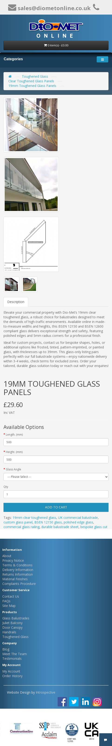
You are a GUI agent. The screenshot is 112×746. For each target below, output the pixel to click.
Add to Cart (56, 507)
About (6, 556)
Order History (12, 676)
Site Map (9, 605)
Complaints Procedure (19, 583)
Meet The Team (14, 654)
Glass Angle (13, 469)
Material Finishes (15, 579)
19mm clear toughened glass (34, 517)
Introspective (45, 692)
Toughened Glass (35, 76)
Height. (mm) (14, 452)
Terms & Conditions (17, 565)
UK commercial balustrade (78, 517)
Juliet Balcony (12, 623)
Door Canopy (12, 627)
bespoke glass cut (93, 527)
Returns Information (17, 574)
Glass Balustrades (15, 618)
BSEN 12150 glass (48, 522)
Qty (5, 487)
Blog (5, 649)
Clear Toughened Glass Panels (31, 81)
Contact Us (10, 596)
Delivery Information (17, 569)
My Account (11, 671)
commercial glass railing (21, 527)
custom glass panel (18, 522)
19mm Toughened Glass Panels (32, 85)
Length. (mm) (14, 435)
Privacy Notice (13, 560)
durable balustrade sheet (60, 527)
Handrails (9, 632)
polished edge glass (78, 522)
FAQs (6, 601)
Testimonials (12, 658)
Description (15, 302)
